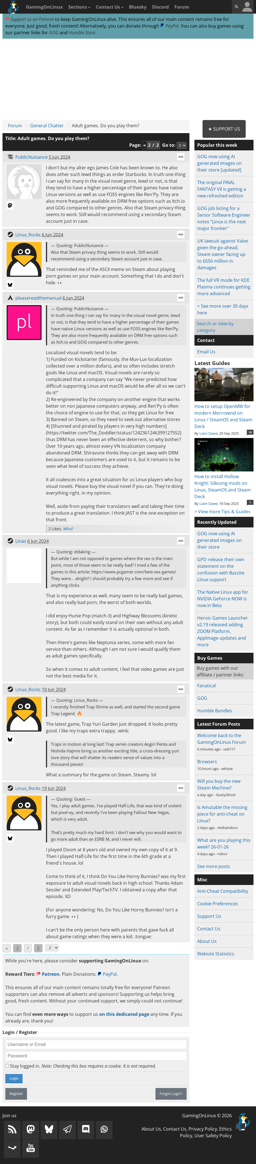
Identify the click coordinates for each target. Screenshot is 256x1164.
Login (13, 1078)
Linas (20, 541)
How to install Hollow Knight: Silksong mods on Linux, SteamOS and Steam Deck (223, 483)
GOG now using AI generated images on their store (219, 540)
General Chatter (47, 126)
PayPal (169, 26)
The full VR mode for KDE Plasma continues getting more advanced (223, 287)
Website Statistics (215, 954)
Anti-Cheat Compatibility (222, 891)
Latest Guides (212, 363)
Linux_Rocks (28, 235)
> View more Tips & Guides (222, 511)
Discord (160, 7)
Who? (68, 528)
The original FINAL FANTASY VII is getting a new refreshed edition (221, 189)
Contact (206, 340)
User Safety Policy (213, 1136)
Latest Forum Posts (218, 724)
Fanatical (206, 686)
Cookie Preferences (217, 904)
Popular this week (217, 145)
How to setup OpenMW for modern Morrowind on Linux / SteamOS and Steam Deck (223, 413)
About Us (207, 941)
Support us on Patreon (29, 19)
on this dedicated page (124, 1014)
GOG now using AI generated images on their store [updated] (219, 163)
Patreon (48, 974)
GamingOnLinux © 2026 (207, 1115)
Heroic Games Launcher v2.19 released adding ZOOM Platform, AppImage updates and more (222, 631)
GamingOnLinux (44, 7)
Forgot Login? (171, 1093)
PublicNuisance (31, 157)
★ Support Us (224, 129)
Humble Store (82, 33)
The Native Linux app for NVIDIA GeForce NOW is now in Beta (222, 598)
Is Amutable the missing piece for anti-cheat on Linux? (222, 814)
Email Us (206, 352)
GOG (53, 33)
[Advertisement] (128, 80)
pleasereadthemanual (38, 298)
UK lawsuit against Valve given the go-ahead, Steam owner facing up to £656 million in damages (222, 254)
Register (16, 1093)
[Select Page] (52, 948)
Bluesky (138, 7)
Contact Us (109, 7)
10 (250, 432)
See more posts (213, 866)
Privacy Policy (203, 1129)
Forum (181, 7)
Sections (79, 7)
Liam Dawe (208, 433)
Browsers (207, 762)
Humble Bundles (214, 711)
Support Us (209, 916)
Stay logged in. (80, 1066)
